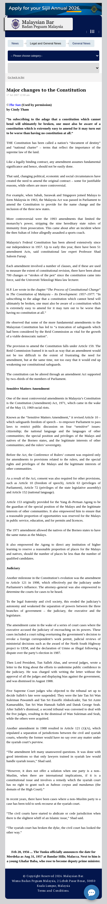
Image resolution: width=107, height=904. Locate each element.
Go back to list (16, 77)
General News (82, 43)
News (15, 43)
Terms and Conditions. (53, 890)
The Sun (15, 105)
